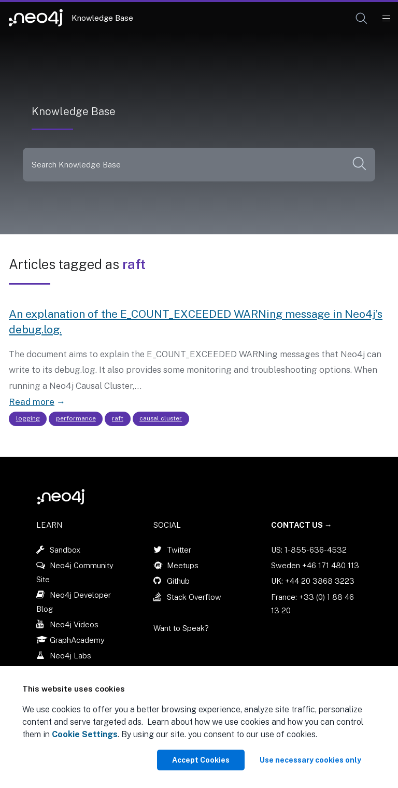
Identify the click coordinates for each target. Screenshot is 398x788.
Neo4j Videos (74, 624)
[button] (361, 18)
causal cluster (160, 418)
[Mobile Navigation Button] (386, 18)
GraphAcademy (77, 640)
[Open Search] (362, 18)
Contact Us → (301, 524)
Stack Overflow (194, 597)
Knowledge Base (102, 17)
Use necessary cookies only (310, 760)
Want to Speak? (181, 628)
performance (76, 418)
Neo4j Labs (70, 655)
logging (28, 418)
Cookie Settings (85, 734)
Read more (31, 402)
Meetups (182, 565)
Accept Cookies (201, 760)
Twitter (179, 549)
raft (117, 418)
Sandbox (65, 549)
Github (178, 580)
